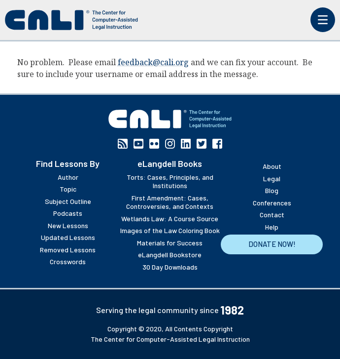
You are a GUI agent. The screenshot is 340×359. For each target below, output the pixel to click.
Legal (271, 178)
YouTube (138, 144)
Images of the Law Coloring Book (170, 230)
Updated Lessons (68, 237)
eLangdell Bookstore (170, 254)
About (272, 166)
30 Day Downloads (170, 267)
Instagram (170, 144)
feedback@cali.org (153, 62)
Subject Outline (68, 201)
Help (271, 227)
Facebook (217, 144)
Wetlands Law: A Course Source (169, 218)
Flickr (154, 144)
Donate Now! (272, 243)
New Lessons (68, 225)
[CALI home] (71, 20)
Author (68, 177)
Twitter (201, 144)
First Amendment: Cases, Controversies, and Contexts (169, 202)
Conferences (272, 203)
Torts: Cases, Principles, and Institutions (170, 181)
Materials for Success (170, 243)
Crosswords (68, 261)
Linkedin (186, 144)
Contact (272, 214)
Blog (271, 190)
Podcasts (67, 213)
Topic (68, 189)
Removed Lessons (68, 249)
